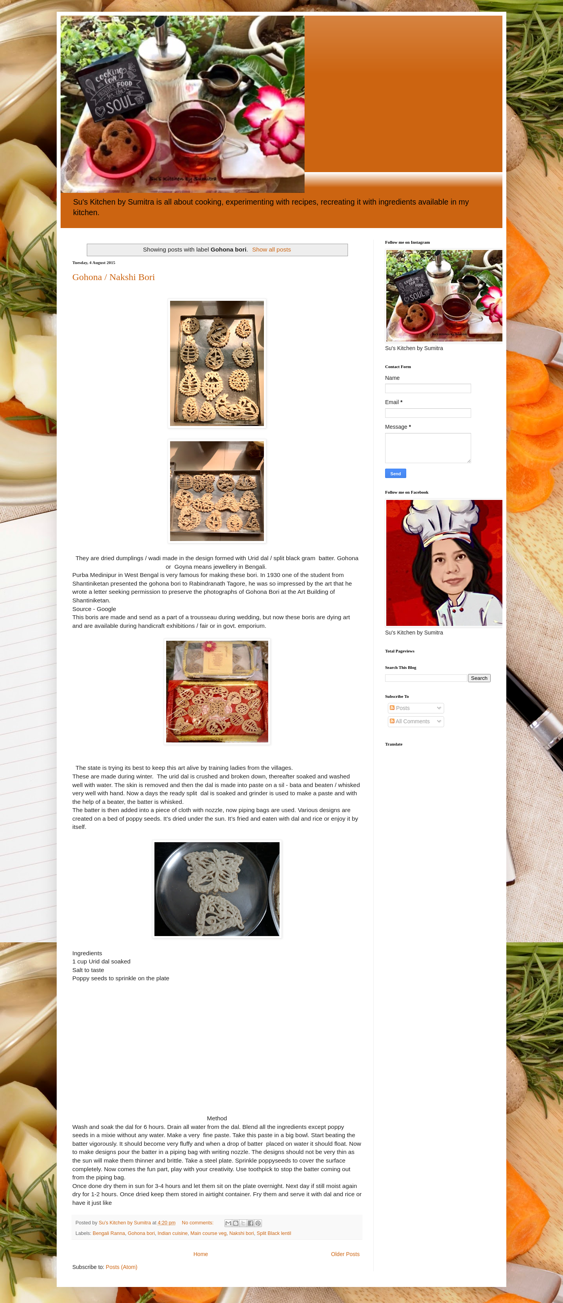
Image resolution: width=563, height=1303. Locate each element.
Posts (400, 708)
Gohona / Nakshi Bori (113, 277)
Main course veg (208, 1233)
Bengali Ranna (109, 1233)
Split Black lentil (273, 1233)
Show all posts (271, 249)
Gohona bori (141, 1233)
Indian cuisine (173, 1233)
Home (201, 1254)
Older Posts (345, 1254)
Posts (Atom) (122, 1267)
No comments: (198, 1223)
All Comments (410, 721)
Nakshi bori (241, 1233)
